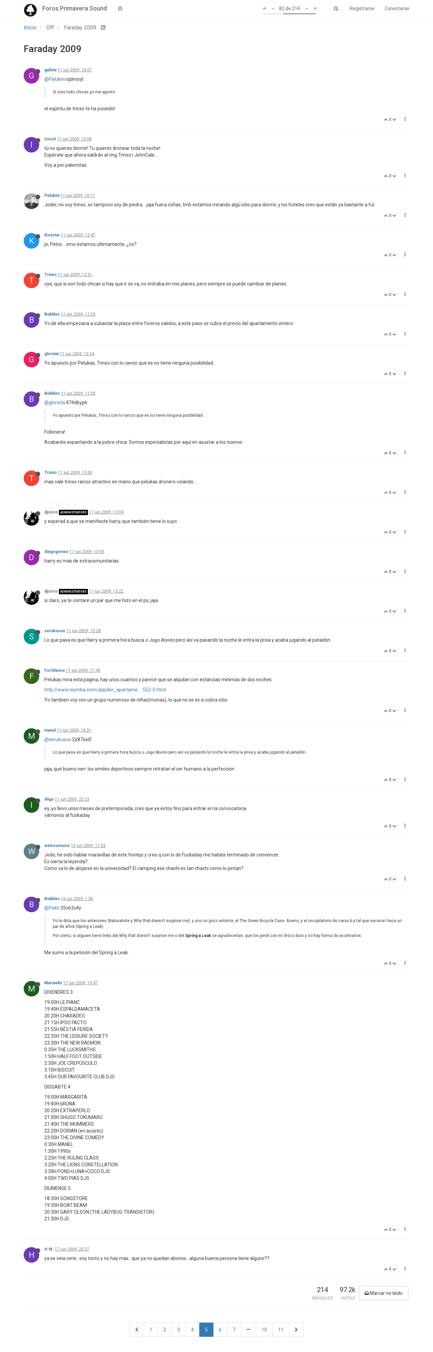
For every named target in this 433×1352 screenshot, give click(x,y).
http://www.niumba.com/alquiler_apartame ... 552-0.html (105, 689)
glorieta (51, 353)
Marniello (53, 983)
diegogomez (56, 551)
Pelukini (52, 195)
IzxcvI (50, 139)
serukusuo (54, 630)
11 (280, 1329)
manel (50, 730)
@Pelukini (54, 79)
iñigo (49, 799)
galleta (50, 70)
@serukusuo (57, 739)
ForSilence (54, 670)
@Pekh (52, 908)
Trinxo (50, 274)
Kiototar (52, 235)
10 (264, 1329)
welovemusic (57, 845)
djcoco (51, 512)
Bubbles (52, 314)
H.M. (49, 1249)
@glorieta (54, 402)
